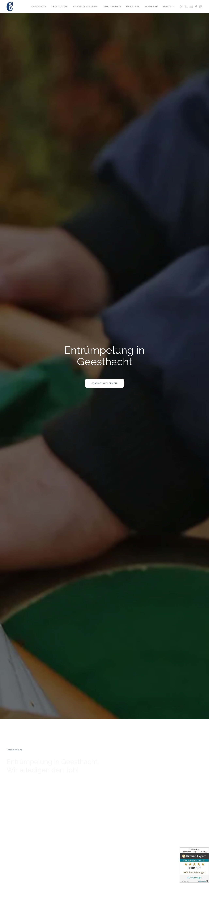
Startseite (39, 6)
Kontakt (169, 6)
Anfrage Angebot (86, 6)
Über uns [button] (133, 6)
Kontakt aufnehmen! (104, 383)
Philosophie (112, 6)
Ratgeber (151, 6)
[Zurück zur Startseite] (10, 6)
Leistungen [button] (60, 6)
